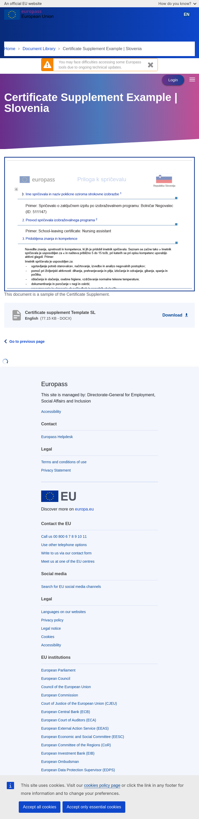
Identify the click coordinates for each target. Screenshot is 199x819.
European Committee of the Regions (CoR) (76, 745)
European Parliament (58, 670)
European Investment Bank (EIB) (68, 753)
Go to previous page (27, 341)
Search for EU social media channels (71, 587)
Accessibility (51, 412)
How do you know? (177, 3)
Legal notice (51, 628)
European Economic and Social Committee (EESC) (82, 737)
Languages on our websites (63, 612)
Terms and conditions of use (63, 462)
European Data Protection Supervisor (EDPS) (78, 770)
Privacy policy (52, 620)
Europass (54, 383)
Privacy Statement (56, 470)
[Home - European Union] (28, 16)
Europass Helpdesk (57, 437)
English (188, 16)
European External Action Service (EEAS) (75, 728)
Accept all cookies (39, 807)
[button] (99, 223)
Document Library (39, 48)
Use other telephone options (64, 545)
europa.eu (84, 509)
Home (9, 48)
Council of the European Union (66, 687)
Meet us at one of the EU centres (68, 561)
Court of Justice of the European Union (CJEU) (79, 703)
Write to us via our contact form (66, 553)
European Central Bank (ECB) (65, 712)
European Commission (59, 695)
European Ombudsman (60, 762)
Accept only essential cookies (94, 807)
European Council (55, 678)
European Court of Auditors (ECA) (68, 720)
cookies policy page (102, 785)
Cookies (47, 637)
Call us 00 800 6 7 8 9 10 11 (64, 536)
